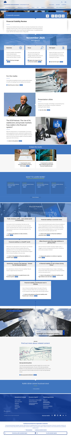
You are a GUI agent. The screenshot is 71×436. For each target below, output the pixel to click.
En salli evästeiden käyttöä (51, 433)
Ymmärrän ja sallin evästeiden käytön (19, 433)
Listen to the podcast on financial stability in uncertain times (50, 234)
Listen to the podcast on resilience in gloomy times (50, 256)
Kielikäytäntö (45, 407)
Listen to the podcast (13, 141)
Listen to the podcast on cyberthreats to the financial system (17, 276)
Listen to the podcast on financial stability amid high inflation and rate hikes (50, 276)
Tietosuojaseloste (29, 429)
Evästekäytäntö (46, 404)
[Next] (65, 187)
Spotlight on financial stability (49, 333)
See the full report (55, 61)
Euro (38, 7)
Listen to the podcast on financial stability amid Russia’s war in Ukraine (34, 295)
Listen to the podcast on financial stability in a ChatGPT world (18, 256)
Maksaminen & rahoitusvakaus (23, 7)
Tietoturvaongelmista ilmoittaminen (33, 404)
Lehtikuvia (17, 405)
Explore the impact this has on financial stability (35, 61)
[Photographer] (34, 115)
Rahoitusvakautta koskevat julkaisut (22, 9)
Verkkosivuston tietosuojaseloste (46, 402)
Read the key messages (13, 60)
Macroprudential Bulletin (27, 375)
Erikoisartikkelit (36, 388)
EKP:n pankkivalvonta (61, 7)
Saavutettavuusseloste (47, 406)
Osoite (16, 408)
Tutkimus (43, 7)
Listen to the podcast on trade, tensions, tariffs (16, 234)
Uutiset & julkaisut (50, 7)
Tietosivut (17, 403)
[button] (63, 2)
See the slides (43, 110)
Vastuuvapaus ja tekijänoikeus (35, 399)
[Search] (56, 2)
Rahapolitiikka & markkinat (10, 7)
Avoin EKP (58, 4)
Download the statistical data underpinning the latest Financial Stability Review (46, 164)
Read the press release (13, 85)
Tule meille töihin (18, 401)
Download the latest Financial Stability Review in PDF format (25, 164)
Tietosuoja (45, 399)
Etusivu (5, 9)
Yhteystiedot (17, 406)
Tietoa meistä (51, 4)
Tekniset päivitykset (33, 401)
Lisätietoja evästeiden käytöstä (41, 429)
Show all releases (35, 197)
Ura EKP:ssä (64, 4)
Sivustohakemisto (7, 411)
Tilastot (33, 7)
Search (62, 2)
